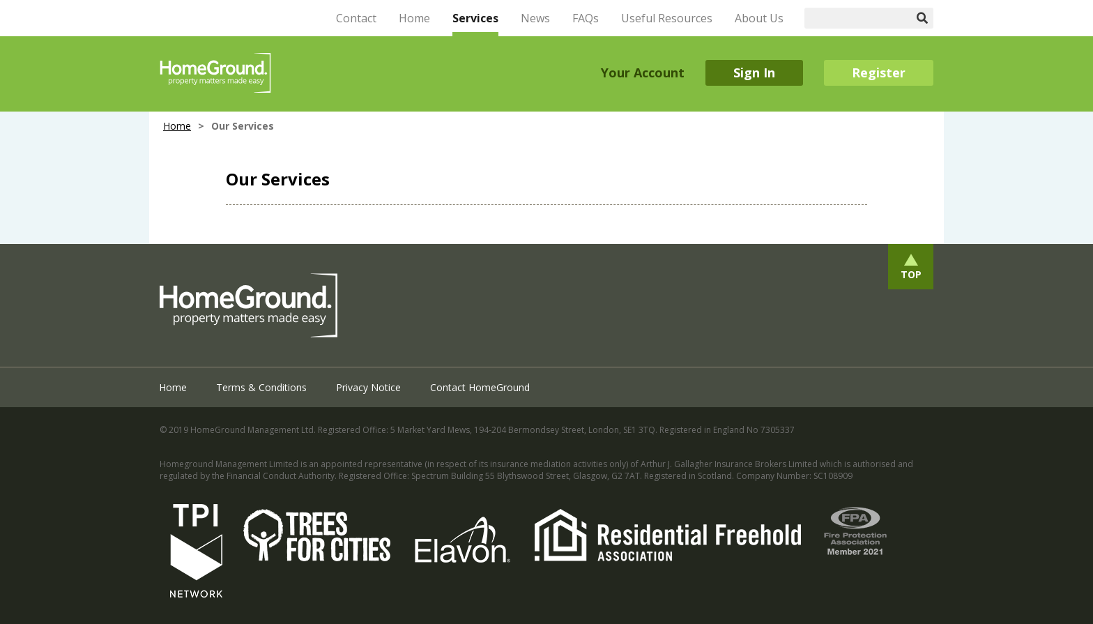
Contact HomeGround (480, 387)
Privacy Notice (368, 387)
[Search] (858, 18)
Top (911, 274)
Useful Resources (666, 18)
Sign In (754, 72)
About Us (759, 18)
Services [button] (475, 18)
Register (878, 72)
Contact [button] (356, 18)
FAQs (585, 18)
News (535, 18)
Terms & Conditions (261, 387)
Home (414, 18)
